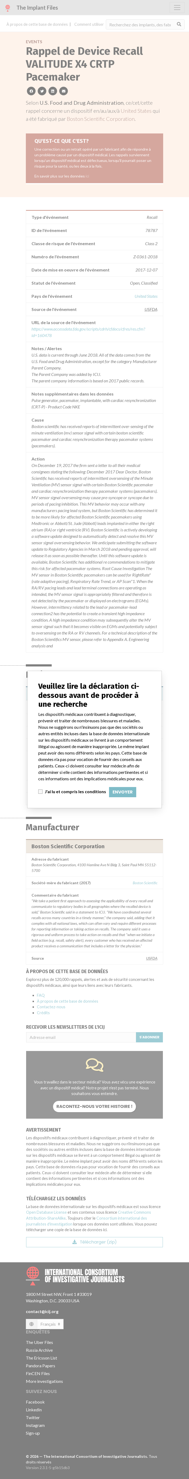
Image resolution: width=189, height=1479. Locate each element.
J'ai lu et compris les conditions (75, 791)
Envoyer (123, 792)
